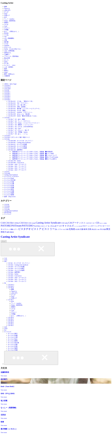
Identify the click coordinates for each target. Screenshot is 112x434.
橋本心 (6, 70)
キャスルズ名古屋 (9, 180)
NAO (5, 13)
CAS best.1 (7, 85)
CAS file (6, 90)
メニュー (3, 241)
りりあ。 (7, 35)
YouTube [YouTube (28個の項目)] (37, 226)
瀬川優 (6, 42)
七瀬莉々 (7, 54)
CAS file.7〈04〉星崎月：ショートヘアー (20, 124)
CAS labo (7, 139)
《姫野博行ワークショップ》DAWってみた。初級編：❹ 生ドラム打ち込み (34, 157)
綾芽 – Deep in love (10, 196)
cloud (5, 328)
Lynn (5, 26)
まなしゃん (7, 47)
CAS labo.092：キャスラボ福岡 (17, 148)
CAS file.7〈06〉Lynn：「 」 (18, 128)
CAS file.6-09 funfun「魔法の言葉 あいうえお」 (23, 116)
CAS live (6, 171)
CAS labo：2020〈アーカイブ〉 (17, 164)
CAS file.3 (7, 95)
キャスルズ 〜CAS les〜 (11, 176)
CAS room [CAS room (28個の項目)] (31, 223)
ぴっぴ (6, 12)
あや (5, 17)
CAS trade (7, 173)
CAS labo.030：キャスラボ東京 (17, 146)
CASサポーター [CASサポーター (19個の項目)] (90, 223)
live (5, 330)
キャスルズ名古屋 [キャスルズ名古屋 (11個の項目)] (78, 226)
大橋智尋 (7, 76)
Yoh (5, 36)
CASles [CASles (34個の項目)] (16, 223)
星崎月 (6, 22)
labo (5, 261)
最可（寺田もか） (9, 74)
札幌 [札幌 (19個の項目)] (104, 229)
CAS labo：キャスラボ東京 (16, 268)
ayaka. (6, 72)
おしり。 (7, 60)
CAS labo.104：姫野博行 (15, 150)
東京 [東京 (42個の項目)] (108, 229)
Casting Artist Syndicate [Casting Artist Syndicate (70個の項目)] (48, 222)
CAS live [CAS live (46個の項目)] (24, 223)
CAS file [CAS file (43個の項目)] (9, 223)
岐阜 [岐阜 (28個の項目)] (85, 229)
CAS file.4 (7, 96)
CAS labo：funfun (13, 274)
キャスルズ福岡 (9, 193)
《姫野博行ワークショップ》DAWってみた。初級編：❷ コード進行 (32, 153)
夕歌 (5, 40)
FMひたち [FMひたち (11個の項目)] (101, 223)
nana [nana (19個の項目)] (105, 223)
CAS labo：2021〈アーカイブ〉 (17, 166)
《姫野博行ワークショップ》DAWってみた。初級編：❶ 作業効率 (32, 151)
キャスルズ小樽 (9, 184)
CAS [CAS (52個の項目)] (3, 223)
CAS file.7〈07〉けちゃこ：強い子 (18, 130)
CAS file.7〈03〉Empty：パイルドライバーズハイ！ (24, 123)
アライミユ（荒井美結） (12, 56)
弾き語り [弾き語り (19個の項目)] (94, 229)
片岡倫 (6, 29)
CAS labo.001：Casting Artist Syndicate (19, 142)
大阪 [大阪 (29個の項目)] (81, 229)
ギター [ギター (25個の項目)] (84, 226)
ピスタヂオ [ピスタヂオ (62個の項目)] (24, 229)
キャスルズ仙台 (9, 178)
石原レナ (7, 15)
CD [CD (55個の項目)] (97, 222)
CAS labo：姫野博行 (14, 272)
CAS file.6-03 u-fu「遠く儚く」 (18, 105)
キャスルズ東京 (9, 189)
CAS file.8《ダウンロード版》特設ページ (17, 137)
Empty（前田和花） (10, 21)
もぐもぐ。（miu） (10, 65)
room (5, 260)
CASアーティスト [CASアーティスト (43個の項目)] (76, 223)
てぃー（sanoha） (9, 19)
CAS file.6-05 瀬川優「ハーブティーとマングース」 (24, 108)
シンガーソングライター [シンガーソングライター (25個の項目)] (97, 226)
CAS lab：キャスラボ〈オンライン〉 (19, 263)
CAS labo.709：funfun (14, 161)
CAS (5, 258)
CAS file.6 (7, 99)
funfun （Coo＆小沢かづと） (13, 49)
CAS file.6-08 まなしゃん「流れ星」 (19, 114)
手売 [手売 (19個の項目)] (101, 229)
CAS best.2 (7, 87)
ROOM (6, 33)
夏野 (5, 6)
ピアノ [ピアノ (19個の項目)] (16, 229)
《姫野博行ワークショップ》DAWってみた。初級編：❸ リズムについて (34, 155)
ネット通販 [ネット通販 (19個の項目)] (9, 229)
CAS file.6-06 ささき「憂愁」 (17, 110)
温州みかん (7, 52)
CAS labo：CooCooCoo (15, 276)
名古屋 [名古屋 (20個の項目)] (77, 229)
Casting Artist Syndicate (11, 175)
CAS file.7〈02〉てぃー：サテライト (19, 121)
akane (5, 61)
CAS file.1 (7, 91)
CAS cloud (7, 88)
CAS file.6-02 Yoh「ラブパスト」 (18, 103)
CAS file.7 (7, 117)
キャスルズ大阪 (9, 182)
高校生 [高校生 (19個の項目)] (12, 232)
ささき (6, 43)
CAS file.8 (7, 135)
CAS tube (7, 209)
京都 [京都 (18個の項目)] (67, 229)
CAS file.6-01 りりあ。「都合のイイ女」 (21, 101)
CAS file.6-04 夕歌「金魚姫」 (17, 106)
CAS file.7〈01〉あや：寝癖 (16, 119)
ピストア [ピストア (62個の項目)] (36, 229)
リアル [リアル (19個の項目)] (60, 229)
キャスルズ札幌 (9, 187)
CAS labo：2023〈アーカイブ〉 (17, 170)
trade (5, 327)
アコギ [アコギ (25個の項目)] (59, 226)
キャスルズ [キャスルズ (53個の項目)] (68, 225)
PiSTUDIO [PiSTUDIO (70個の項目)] (27, 225)
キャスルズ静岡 (9, 194)
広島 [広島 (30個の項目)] (89, 229)
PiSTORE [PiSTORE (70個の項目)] (6, 225)
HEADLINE (7, 212)
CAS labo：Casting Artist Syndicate (18, 265)
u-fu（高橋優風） (9, 38)
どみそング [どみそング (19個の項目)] (43, 226)
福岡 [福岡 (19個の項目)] (8, 232)
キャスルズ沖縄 (9, 191)
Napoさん (7, 8)
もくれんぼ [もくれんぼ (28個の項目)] (52, 226)
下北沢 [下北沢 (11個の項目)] (63, 229)
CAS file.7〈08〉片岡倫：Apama (18, 132)
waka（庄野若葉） (10, 51)
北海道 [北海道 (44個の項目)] (72, 229)
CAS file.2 (7, 93)
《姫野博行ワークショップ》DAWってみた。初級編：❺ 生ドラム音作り (34, 159)
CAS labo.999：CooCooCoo (16, 162)
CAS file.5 (7, 98)
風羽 (5, 69)
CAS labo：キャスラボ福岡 (16, 270)
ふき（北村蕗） (9, 67)
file (5, 283)
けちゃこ (7, 28)
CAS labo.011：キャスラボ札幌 (17, 144)
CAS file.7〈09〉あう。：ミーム (18, 134)
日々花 (6, 63)
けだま (6, 24)
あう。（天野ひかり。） (12, 31)
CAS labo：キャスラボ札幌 (16, 266)
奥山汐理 (7, 58)
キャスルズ (7, 214)
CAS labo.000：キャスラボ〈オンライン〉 (21, 140)
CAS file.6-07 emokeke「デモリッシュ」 (20, 112)
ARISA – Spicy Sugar (10, 84)
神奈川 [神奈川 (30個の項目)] (3, 232)
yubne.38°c (7, 10)
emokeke (6, 45)
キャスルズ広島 (9, 185)
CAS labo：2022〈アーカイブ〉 (17, 168)
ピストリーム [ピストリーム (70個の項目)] (49, 229)
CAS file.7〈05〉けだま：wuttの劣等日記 (20, 126)
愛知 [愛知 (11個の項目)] (98, 229)
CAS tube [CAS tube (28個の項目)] (64, 223)
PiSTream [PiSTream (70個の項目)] (16, 225)
